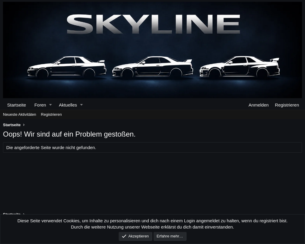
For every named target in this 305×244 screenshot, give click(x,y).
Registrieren (51, 114)
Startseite (16, 104)
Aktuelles (68, 104)
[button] (50, 105)
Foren (40, 104)
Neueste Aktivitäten (19, 114)
